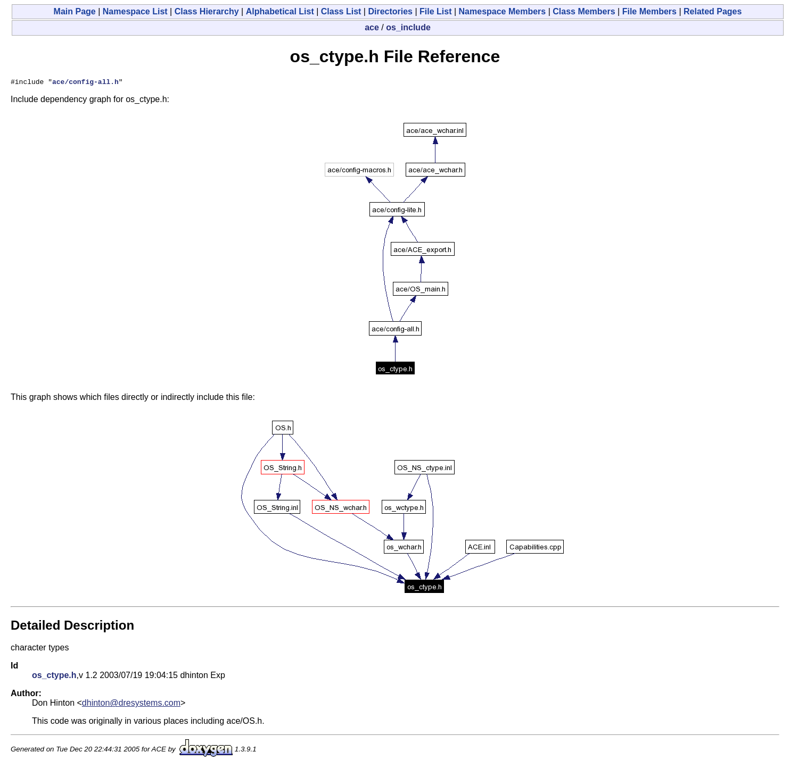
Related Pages (713, 11)
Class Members (584, 11)
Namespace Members (502, 11)
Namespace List (135, 11)
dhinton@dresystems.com (131, 704)
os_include (408, 27)
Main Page (75, 11)
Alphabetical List (280, 11)
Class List (341, 11)
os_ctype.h (54, 676)
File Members (649, 11)
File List (435, 11)
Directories (390, 11)
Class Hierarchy (207, 11)
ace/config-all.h (85, 83)
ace (372, 27)
